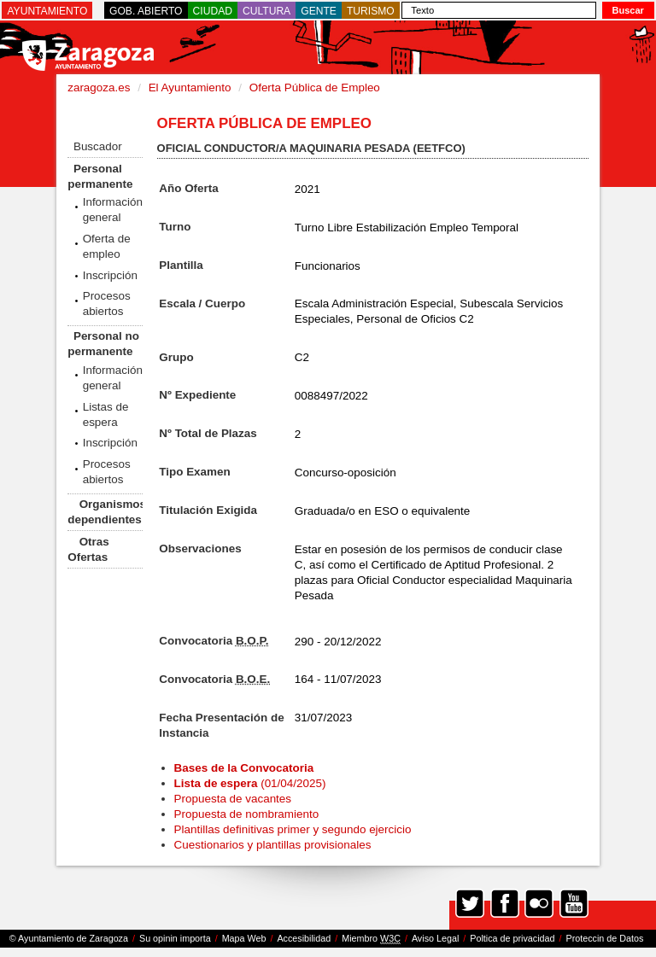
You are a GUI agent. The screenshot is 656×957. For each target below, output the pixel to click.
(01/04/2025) (250, 783)
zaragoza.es (98, 87)
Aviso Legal (435, 938)
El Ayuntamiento (190, 87)
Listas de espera (106, 414)
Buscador (97, 146)
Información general (113, 209)
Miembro (371, 938)
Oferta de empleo (107, 246)
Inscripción (110, 275)
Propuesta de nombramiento (246, 814)
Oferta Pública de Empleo (314, 87)
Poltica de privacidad (512, 938)
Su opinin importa (175, 938)
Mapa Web (244, 938)
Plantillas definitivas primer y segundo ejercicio (293, 829)
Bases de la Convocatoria (245, 768)
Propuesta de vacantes (232, 798)
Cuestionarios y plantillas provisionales (273, 844)
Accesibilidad (304, 938)
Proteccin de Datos (604, 938)
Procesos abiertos (107, 303)
